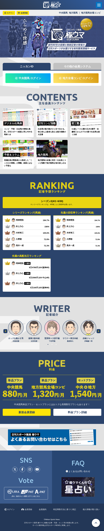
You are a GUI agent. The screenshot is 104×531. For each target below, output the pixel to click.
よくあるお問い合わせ (78, 471)
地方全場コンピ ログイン (76, 78)
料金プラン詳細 (77, 412)
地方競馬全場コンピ (91, 13)
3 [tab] (56, 344)
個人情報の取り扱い (91, 509)
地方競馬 (73, 13)
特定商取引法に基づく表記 (64, 509)
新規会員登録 (27, 412)
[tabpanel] (16, 331)
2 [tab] (52, 344)
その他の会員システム (77, 66)
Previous (5, 331)
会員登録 (26, 509)
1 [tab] (48, 344)
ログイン (9, 509)
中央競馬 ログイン (28, 78)
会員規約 (42, 509)
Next (99, 331)
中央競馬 (63, 13)
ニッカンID (26, 66)
